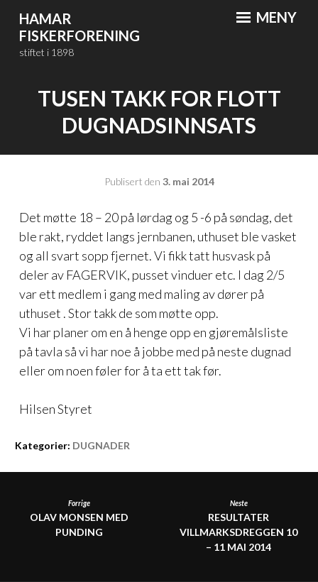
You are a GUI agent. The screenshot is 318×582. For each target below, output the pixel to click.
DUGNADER (101, 445)
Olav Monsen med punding (79, 518)
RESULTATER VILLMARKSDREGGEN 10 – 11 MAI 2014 (239, 525)
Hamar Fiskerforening (79, 27)
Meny (266, 17)
